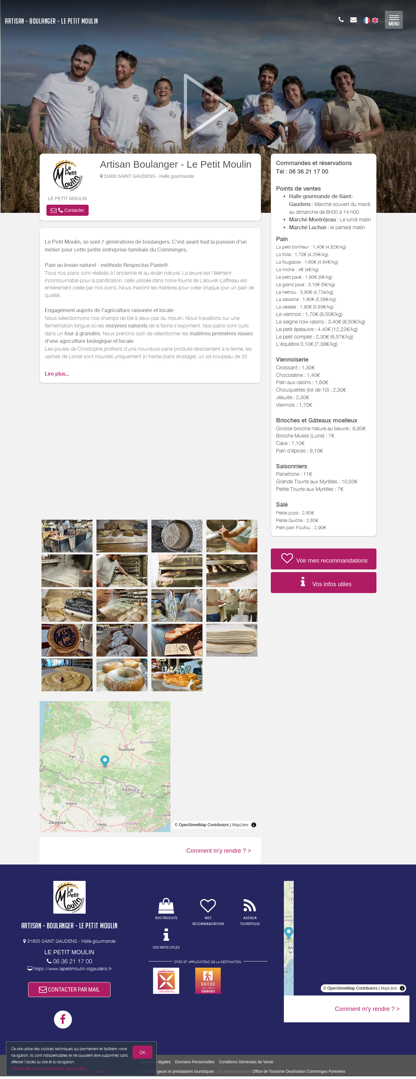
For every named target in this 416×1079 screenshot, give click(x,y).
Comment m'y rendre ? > (218, 850)
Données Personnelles (195, 1064)
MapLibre (240, 825)
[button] (67, 210)
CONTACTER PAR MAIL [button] (69, 990)
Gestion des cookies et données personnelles (50, 1068)
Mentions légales (156, 1064)
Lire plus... (57, 374)
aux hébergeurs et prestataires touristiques (177, 1073)
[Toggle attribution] (254, 825)
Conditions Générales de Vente (246, 1064)
